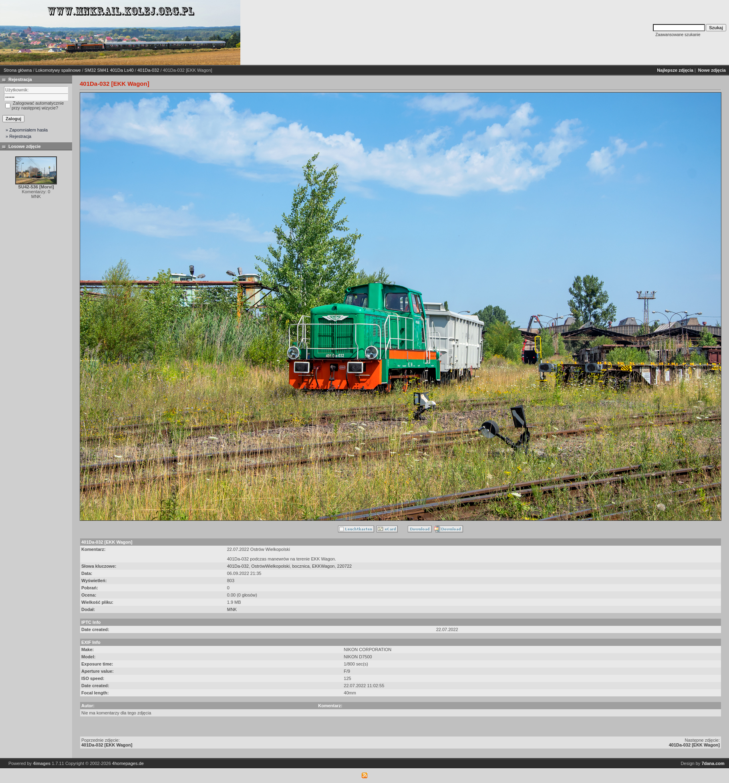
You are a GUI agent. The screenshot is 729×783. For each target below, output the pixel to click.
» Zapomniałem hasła (27, 129)
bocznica (300, 566)
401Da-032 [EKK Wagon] (106, 745)
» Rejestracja (18, 136)
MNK (232, 609)
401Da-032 (148, 70)
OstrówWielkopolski (270, 566)
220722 (344, 566)
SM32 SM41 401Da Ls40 (109, 70)
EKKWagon (323, 566)
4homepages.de (128, 763)
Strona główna (18, 70)
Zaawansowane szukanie (677, 34)
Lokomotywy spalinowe (58, 70)
